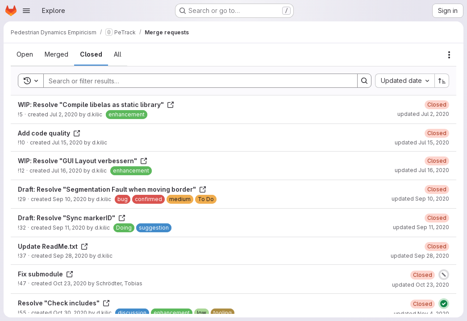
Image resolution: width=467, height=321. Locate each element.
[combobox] (404, 81)
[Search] (196, 80)
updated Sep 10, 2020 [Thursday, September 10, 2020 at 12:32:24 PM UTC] (420, 198)
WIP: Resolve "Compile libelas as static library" (96, 104)
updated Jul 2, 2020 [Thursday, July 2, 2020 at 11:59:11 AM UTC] (423, 114)
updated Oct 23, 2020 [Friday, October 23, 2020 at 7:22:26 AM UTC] (420, 284)
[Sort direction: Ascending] (442, 81)
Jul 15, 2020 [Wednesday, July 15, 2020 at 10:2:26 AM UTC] (67, 142)
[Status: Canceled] (443, 274)
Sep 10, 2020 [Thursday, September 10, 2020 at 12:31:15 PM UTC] (70, 199)
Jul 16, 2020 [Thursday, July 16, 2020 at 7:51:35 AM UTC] (66, 170)
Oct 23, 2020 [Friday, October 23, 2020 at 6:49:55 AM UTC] (70, 283)
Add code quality (49, 133)
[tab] (25, 54)
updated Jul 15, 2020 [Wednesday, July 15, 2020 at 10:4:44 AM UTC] (422, 142)
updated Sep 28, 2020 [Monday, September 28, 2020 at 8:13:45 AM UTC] (420, 255)
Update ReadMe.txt (53, 246)
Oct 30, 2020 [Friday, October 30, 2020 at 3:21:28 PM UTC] (70, 312)
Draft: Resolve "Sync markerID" (71, 218)
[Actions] (449, 55)
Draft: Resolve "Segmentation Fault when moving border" (112, 189)
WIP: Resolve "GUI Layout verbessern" (82, 161)
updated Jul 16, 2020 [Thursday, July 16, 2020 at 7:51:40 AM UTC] (422, 170)
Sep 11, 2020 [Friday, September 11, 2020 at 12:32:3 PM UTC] (69, 227)
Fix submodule (45, 274)
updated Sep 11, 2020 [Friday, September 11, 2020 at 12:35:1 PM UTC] (421, 227)
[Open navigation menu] (26, 11)
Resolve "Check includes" (64, 303)
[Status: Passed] (443, 303)
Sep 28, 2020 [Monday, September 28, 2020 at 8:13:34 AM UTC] (70, 255)
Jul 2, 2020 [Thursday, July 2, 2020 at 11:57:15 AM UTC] (64, 114)
